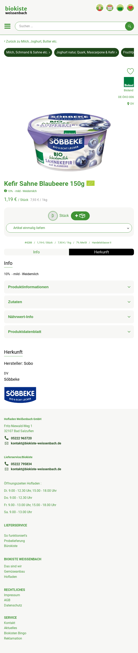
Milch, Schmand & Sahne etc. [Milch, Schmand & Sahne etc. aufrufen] (28, 52)
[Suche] (74, 26)
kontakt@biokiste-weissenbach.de (32, 443)
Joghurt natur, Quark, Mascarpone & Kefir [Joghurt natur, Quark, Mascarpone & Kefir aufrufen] (86, 52)
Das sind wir (13, 566)
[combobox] (69, 228)
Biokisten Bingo (15, 633)
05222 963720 (18, 438)
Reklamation (13, 638)
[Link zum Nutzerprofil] (99, 7)
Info (36, 252)
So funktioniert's (15, 536)
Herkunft (101, 252)
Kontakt (9, 623)
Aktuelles (10, 628)
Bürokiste (10, 546)
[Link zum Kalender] (109, 7)
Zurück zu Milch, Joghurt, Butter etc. (30, 41)
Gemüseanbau (14, 571)
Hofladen (10, 577)
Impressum (12, 595)
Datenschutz (13, 605)
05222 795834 (18, 464)
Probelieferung (14, 541)
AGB (7, 600)
